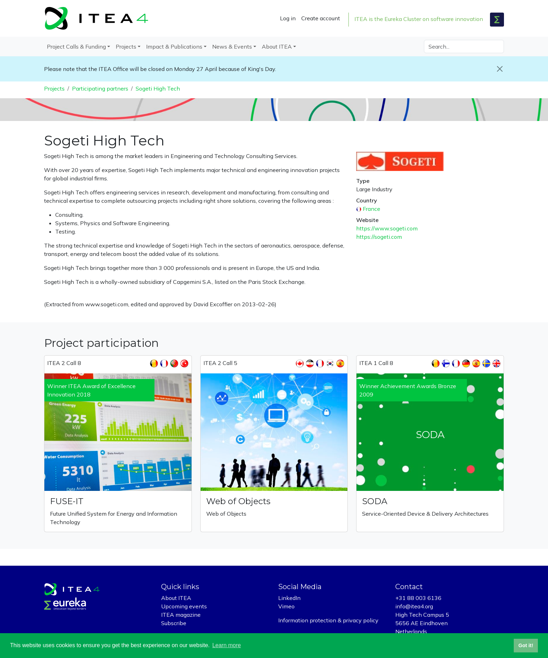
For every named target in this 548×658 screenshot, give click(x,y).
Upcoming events (184, 606)
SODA (374, 501)
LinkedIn (289, 597)
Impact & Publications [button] (174, 46)
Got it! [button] (525, 645)
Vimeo (286, 606)
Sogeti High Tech (158, 88)
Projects (54, 88)
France (371, 208)
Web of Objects (238, 501)
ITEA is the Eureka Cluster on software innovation (418, 18)
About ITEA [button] (277, 46)
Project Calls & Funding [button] (76, 46)
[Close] (500, 69)
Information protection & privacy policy (328, 620)
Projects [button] (126, 46)
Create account (320, 18)
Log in (288, 18)
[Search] (464, 46)
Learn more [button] (226, 645)
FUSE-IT (67, 501)
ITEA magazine (181, 614)
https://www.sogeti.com (387, 228)
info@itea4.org (414, 606)
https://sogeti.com (379, 236)
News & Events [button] (232, 46)
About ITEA (176, 597)
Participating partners (100, 88)
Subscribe (173, 623)
